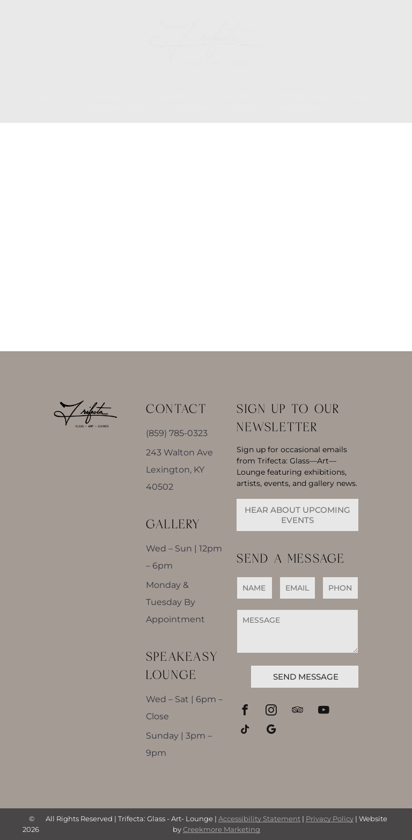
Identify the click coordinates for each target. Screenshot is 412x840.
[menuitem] (57, 97)
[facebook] (245, 711)
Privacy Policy (330, 818)
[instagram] (271, 711)
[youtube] (323, 711)
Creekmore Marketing (221, 829)
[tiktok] (245, 730)
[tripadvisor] (297, 711)
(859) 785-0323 (177, 433)
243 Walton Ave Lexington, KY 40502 (179, 469)
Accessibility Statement (259, 818)
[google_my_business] (271, 730)
